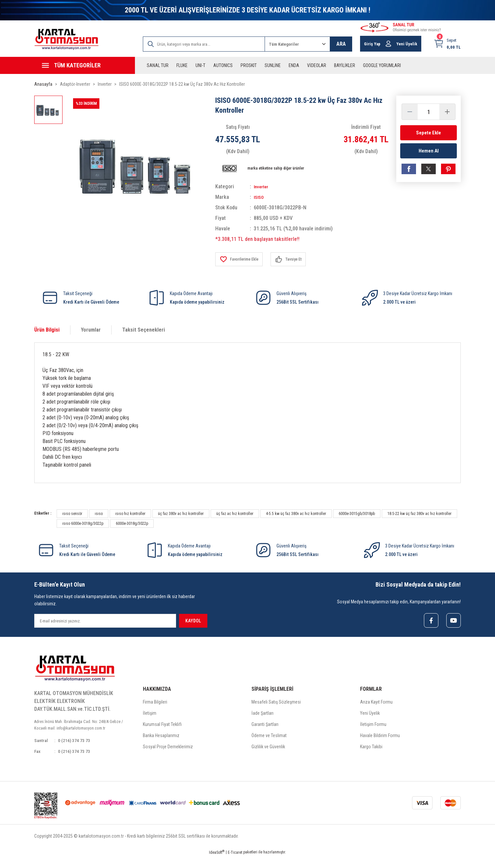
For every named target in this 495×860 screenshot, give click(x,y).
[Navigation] (84, 65)
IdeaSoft (216, 855)
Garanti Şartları (264, 725)
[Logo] (66, 39)
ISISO (260, 197)
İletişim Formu (373, 725)
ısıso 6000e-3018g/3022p (82, 523)
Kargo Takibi (371, 748)
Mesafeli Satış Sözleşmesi (276, 703)
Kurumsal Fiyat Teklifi (162, 725)
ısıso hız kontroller (130, 513)
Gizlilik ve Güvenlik (268, 748)
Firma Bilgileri (155, 703)
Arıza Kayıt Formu (376, 703)
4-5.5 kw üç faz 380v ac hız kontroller (296, 513)
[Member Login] (388, 44)
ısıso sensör (72, 513)
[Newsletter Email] (105, 621)
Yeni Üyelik (370, 714)
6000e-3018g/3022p (132, 523)
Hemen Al (428, 153)
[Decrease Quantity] (410, 112)
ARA (341, 44)
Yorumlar (91, 330)
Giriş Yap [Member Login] (372, 43)
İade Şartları (262, 714)
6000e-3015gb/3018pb (357, 513)
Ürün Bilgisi (47, 330)
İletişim (149, 714)
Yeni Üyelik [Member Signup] (406, 43)
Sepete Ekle (428, 132)
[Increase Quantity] (447, 112)
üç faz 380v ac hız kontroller (181, 513)
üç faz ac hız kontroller (234, 513)
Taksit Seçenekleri (143, 330)
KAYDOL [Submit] (193, 620)
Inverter (262, 186)
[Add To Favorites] (242, 259)
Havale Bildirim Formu (380, 736)
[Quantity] (428, 112)
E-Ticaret (235, 855)
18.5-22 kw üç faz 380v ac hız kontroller (419, 513)
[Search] (204, 44)
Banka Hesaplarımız (161, 736)
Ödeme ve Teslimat (269, 736)
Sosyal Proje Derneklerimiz (168, 748)
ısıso (99, 513)
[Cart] (447, 43)
